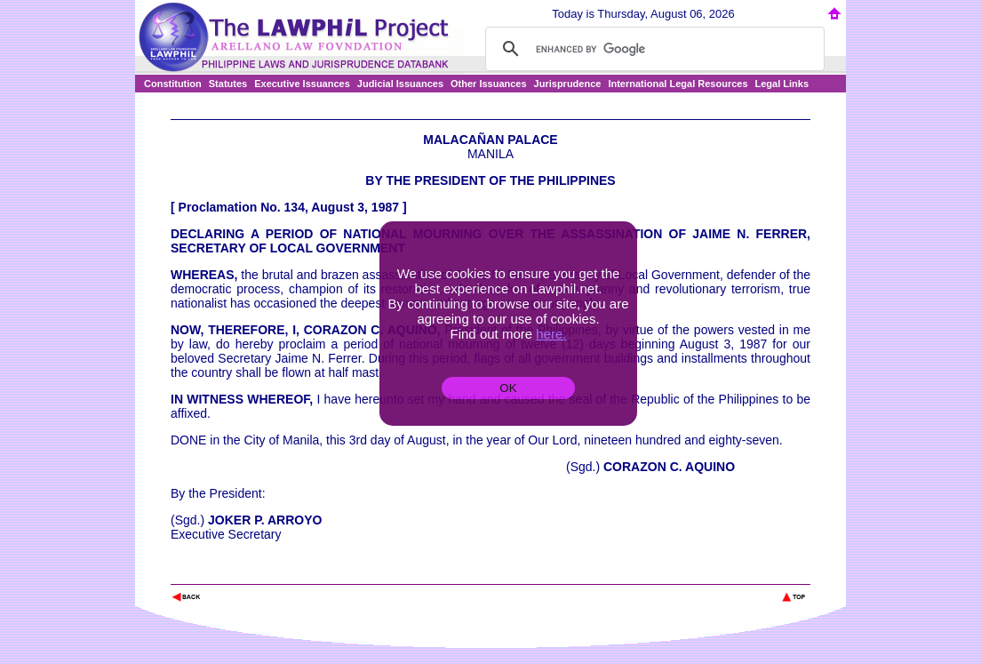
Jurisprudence (568, 83)
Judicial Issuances (400, 83)
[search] (652, 49)
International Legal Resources (677, 83)
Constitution (173, 83)
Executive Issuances (302, 83)
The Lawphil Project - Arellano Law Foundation (263, 573)
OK (507, 388)
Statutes (228, 83)
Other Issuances (489, 83)
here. (551, 333)
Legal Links (782, 83)
